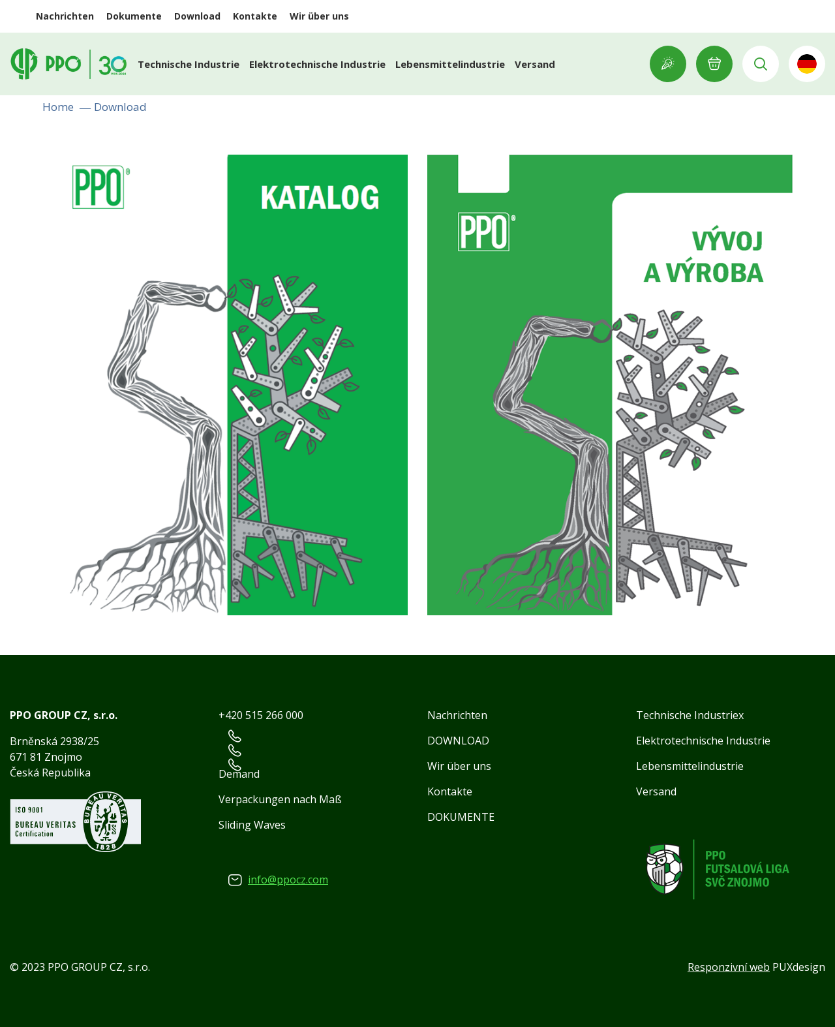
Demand (239, 774)
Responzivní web (729, 967)
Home (58, 106)
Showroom (668, 64)
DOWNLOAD (458, 740)
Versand (535, 63)
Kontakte (255, 16)
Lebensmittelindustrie (450, 63)
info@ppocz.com (288, 879)
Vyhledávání (760, 64)
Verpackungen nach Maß (280, 799)
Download (197, 16)
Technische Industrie (188, 63)
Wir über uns (319, 16)
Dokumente (134, 16)
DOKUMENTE (460, 817)
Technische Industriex (690, 715)
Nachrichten (65, 16)
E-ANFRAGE (714, 64)
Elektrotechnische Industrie (317, 63)
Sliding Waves (252, 825)
